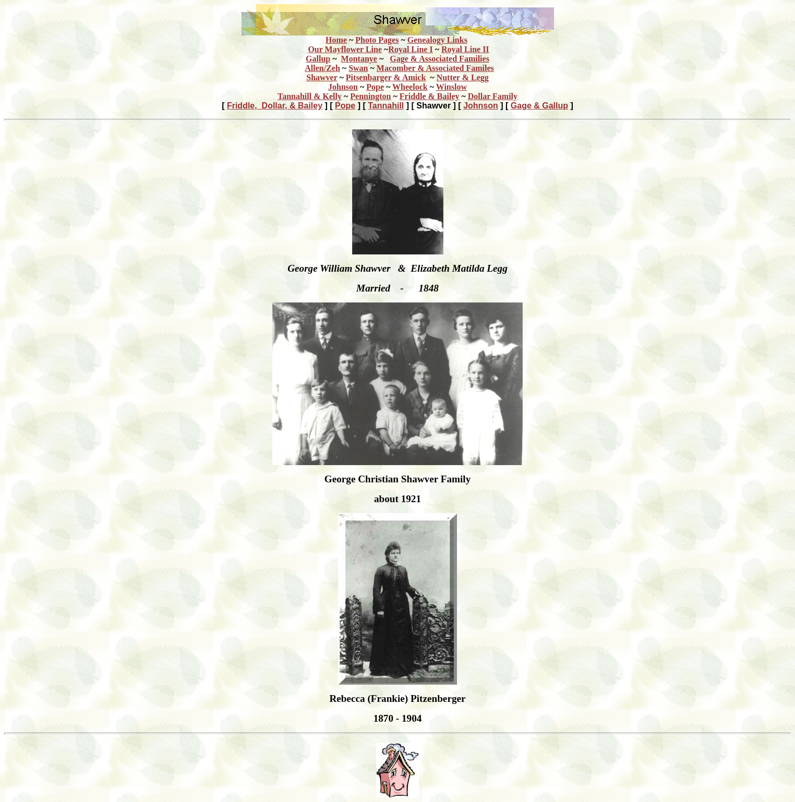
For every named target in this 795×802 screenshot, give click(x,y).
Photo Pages (377, 39)
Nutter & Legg (463, 77)
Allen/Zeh (322, 68)
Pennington (370, 96)
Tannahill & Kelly (310, 96)
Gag (439, 58)
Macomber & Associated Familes (435, 68)
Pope (375, 86)
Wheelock (410, 86)
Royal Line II (465, 49)
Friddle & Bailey (430, 96)
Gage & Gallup (539, 105)
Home (336, 39)
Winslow (451, 86)
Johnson (343, 86)
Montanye (359, 58)
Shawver (321, 77)
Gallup (318, 58)
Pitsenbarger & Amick (386, 77)
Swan (358, 68)
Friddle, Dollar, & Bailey (274, 105)
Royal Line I (410, 49)
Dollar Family (492, 96)
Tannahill (386, 105)
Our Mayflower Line (345, 49)
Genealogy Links (437, 39)
